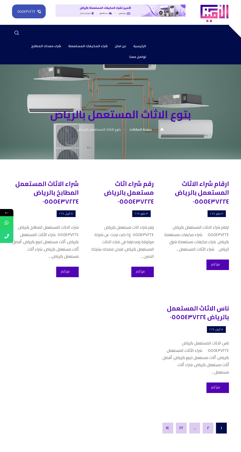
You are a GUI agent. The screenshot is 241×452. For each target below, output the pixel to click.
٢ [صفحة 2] (208, 428)
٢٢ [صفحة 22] (181, 428)
